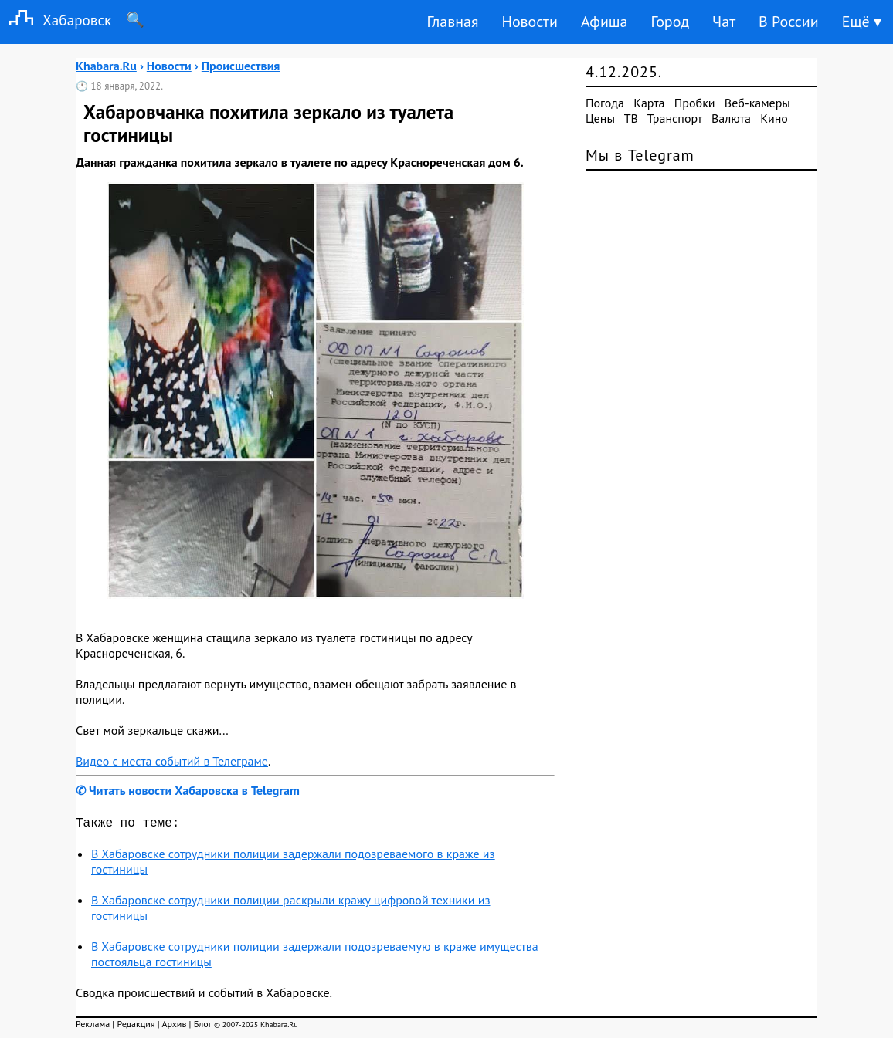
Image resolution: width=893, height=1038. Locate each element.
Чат (723, 22)
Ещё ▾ (861, 22)
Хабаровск (55, 19)
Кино (774, 118)
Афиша (604, 22)
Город (670, 22)
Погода (605, 102)
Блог (203, 1027)
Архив (173, 1027)
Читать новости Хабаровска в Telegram (194, 790)
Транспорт (674, 118)
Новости (529, 22)
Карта (648, 102)
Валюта (731, 118)
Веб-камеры (757, 102)
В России (789, 22)
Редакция (135, 1027)
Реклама (93, 1027)
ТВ (631, 118)
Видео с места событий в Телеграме (172, 761)
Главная (452, 22)
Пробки (694, 102)
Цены (600, 118)
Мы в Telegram (640, 155)
